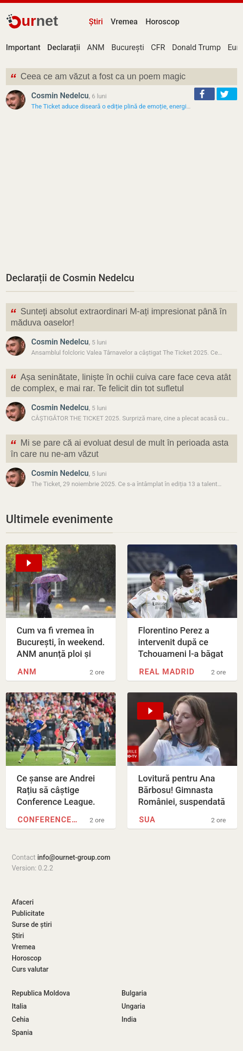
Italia (19, 1006)
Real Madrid (167, 671)
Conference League (48, 819)
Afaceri (23, 902)
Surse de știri (32, 924)
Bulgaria (134, 993)
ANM (95, 47)
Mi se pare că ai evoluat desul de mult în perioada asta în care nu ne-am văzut (119, 447)
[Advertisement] (121, 191)
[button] (204, 94)
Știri (96, 21)
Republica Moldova (41, 993)
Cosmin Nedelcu (60, 95)
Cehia (20, 1019)
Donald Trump (196, 47)
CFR (158, 47)
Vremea (124, 21)
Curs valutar (30, 969)
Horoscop (162, 21)
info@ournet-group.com (73, 857)
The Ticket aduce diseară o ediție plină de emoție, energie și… (115, 106)
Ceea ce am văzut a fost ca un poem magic (97, 77)
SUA (147, 819)
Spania (22, 1032)
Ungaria (133, 1006)
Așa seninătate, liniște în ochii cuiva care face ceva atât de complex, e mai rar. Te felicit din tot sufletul (120, 382)
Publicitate (28, 913)
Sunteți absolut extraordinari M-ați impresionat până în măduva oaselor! (118, 316)
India (129, 1019)
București (127, 47)
